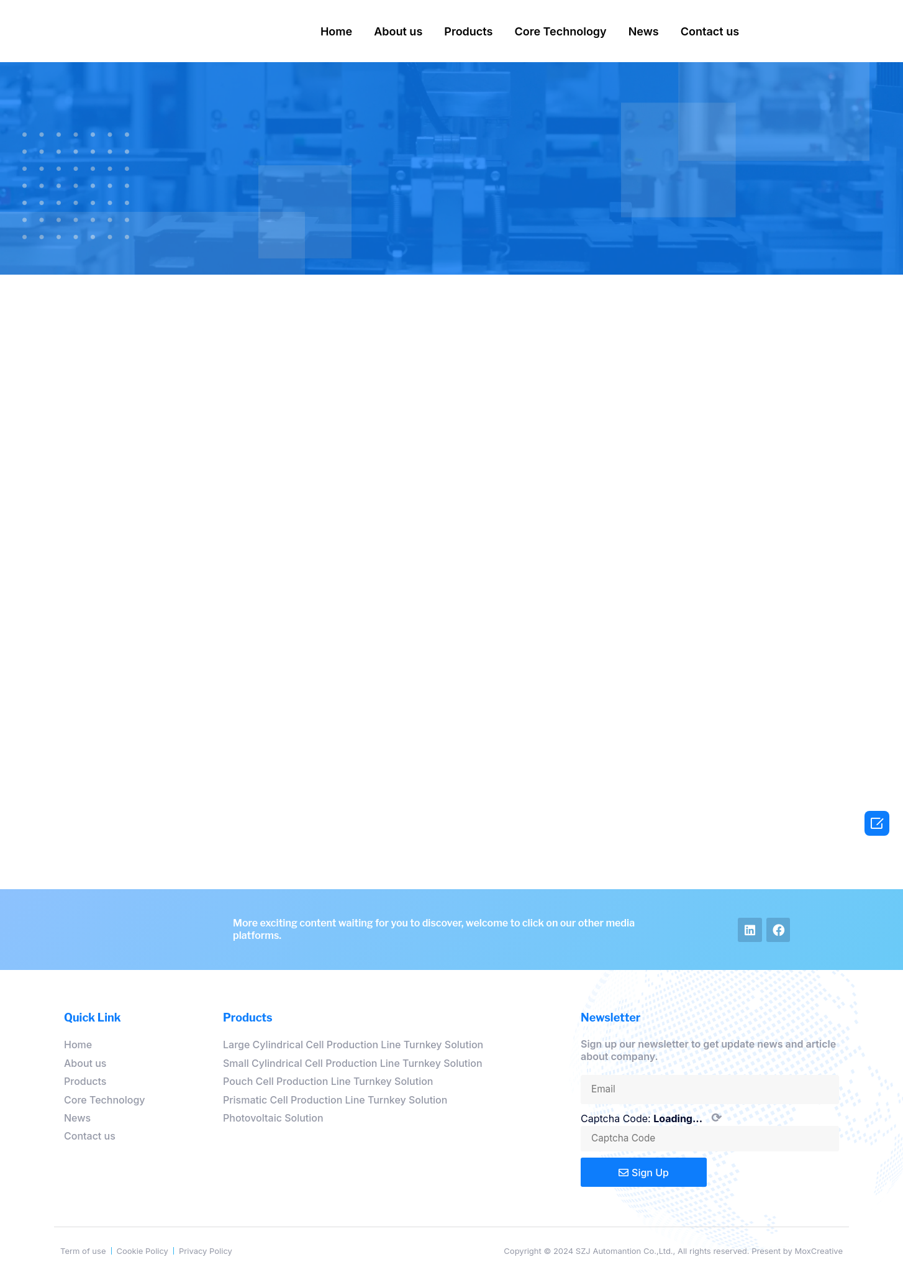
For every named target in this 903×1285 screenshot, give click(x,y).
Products (468, 31)
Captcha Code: (651, 1117)
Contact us (710, 31)
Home (336, 31)
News (643, 31)
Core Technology (560, 31)
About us (398, 31)
